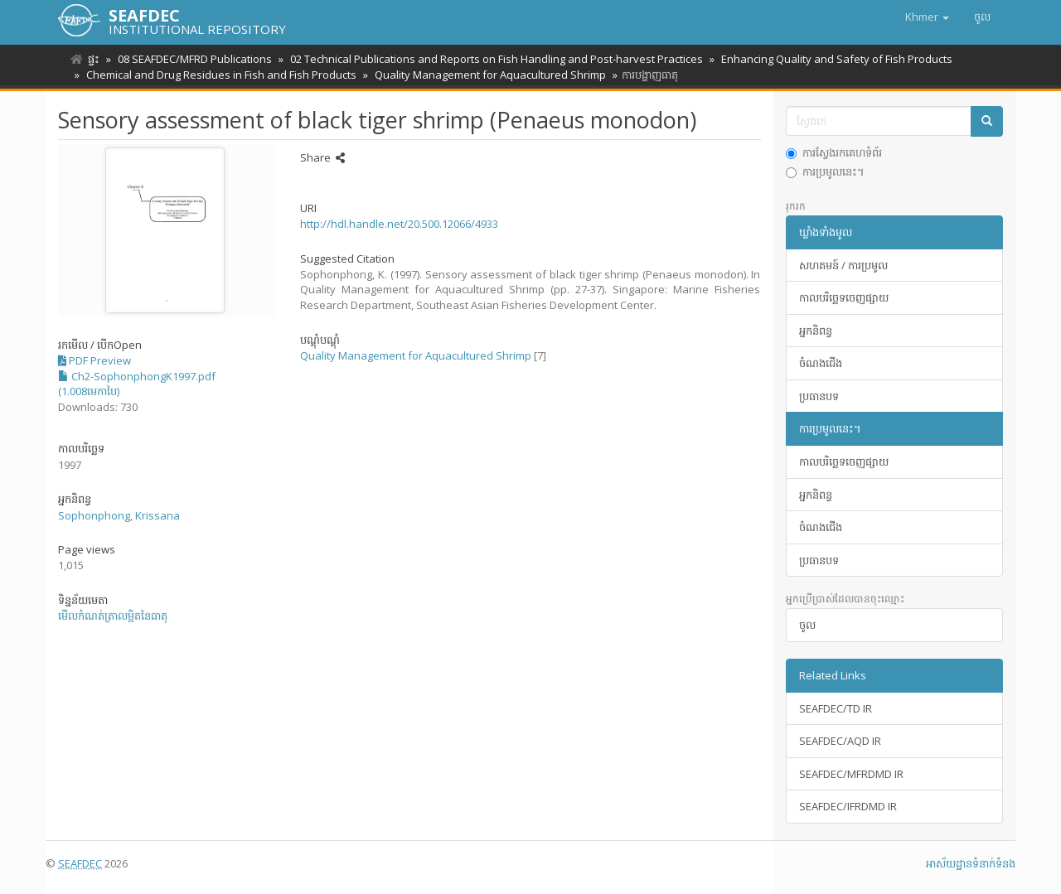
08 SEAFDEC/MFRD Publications (192, 58)
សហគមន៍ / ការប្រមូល (843, 265)
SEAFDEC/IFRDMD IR (848, 806)
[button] (927, 16)
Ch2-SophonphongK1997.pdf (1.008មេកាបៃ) (137, 384)
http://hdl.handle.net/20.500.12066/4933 (399, 223)
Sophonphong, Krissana (119, 515)
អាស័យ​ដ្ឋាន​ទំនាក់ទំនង (970, 863)
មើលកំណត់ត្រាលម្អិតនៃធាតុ (112, 615)
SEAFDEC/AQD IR (840, 740)
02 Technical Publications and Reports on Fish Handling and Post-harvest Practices (491, 58)
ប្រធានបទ (819, 396)
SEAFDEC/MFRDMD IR (851, 773)
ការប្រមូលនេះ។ (825, 171)
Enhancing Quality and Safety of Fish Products (829, 58)
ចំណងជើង (820, 362)
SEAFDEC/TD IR (835, 708)
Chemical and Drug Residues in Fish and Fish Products (219, 74)
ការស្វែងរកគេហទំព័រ (834, 152)
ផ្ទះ (93, 58)
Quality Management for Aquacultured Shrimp (485, 74)
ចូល (807, 624)
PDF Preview (94, 360)
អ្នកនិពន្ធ (815, 330)
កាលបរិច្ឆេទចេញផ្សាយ (844, 297)
